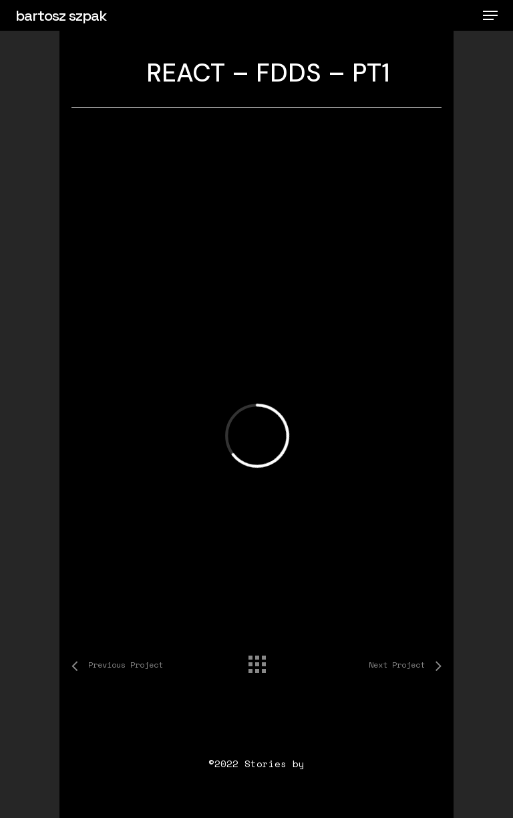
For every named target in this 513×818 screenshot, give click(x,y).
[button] (490, 15)
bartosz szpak (60, 15)
